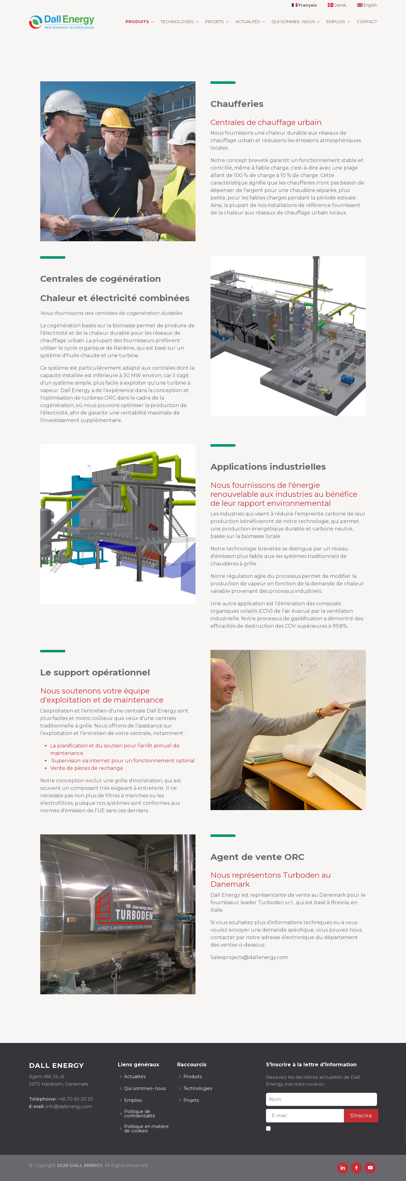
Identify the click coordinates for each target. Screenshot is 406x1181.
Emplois (133, 1100)
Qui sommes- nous (145, 1088)
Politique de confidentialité (139, 1113)
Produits (192, 1076)
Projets (191, 1100)
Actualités (135, 1076)
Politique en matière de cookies (146, 1128)
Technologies (197, 1088)
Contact (367, 21)
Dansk (337, 5)
